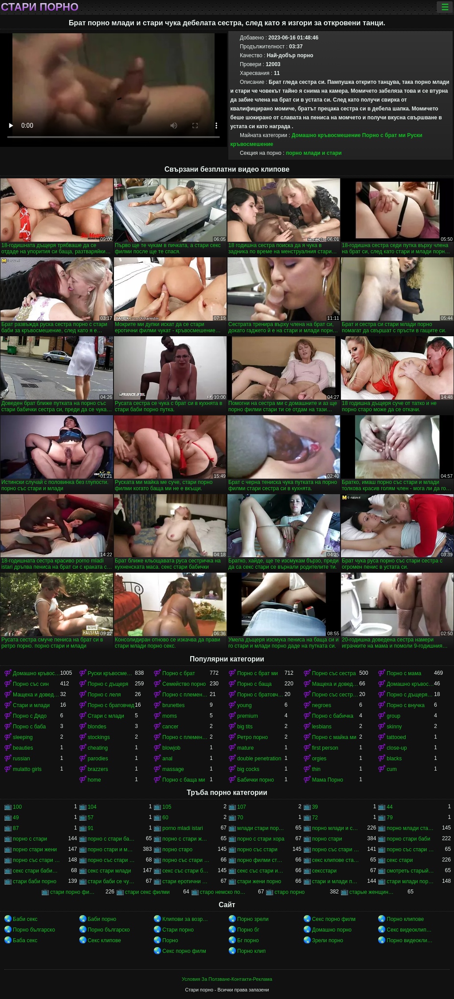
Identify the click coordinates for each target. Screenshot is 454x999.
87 (16, 828)
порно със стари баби (336, 849)
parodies (98, 758)
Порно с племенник (186, 695)
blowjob (171, 748)
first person (325, 748)
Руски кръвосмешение (111, 673)
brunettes (173, 705)
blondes (97, 727)
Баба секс (25, 940)
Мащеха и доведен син (336, 684)
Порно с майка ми (334, 737)
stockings (99, 737)
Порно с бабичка (332, 716)
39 (315, 807)
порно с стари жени (186, 839)
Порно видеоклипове (410, 940)
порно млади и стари (314, 153)
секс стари (400, 860)
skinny (394, 727)
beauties (23, 748)
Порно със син (31, 684)
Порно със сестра (334, 673)
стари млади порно (410, 881)
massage (173, 769)
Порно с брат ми (384, 135)
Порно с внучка (405, 705)
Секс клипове (104, 940)
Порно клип (251, 951)
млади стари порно (261, 828)
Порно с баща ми (183, 780)
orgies (319, 758)
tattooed (396, 737)
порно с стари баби (111, 839)
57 (91, 817)
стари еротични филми (186, 881)
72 (315, 817)
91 (91, 828)
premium (247, 716)
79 (389, 817)
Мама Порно (327, 780)
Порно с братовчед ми (261, 695)
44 (389, 807)
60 (165, 817)
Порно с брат (178, 673)
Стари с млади (106, 716)
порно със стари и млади (111, 860)
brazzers (98, 769)
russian (21, 758)
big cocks (248, 769)
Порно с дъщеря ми (410, 695)
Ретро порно (252, 737)
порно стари (327, 839)
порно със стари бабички (410, 849)
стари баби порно (34, 881)
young (244, 705)
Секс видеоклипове (410, 930)
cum (392, 769)
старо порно (289, 892)
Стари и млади (31, 705)
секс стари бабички (36, 871)
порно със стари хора (186, 860)
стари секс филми (147, 892)
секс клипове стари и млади (336, 860)
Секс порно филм (334, 919)
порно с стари (30, 839)
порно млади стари (410, 828)
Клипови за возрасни (186, 919)
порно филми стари (261, 860)
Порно (170, 940)
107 (241, 807)
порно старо (177, 849)
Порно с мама (404, 673)
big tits (245, 727)
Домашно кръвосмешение (326, 135)
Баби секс (25, 919)
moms (169, 716)
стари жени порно (259, 881)
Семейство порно (184, 684)
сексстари (324, 871)
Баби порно (102, 919)
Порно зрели (253, 919)
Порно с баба (29, 727)
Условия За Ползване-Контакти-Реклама (227, 979)
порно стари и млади (111, 849)
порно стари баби (408, 839)
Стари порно (39, 7)
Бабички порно (255, 780)
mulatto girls (27, 769)
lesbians (322, 727)
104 (92, 807)
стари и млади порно (336, 881)
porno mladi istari (182, 828)
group (393, 716)
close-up (397, 748)
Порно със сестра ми (336, 695)
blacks (394, 758)
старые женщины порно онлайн (373, 892)
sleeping (23, 737)
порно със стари (257, 849)
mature (245, 748)
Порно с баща (254, 684)
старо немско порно (223, 892)
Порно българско (34, 930)
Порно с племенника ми (186, 737)
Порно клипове (405, 919)
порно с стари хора (260, 839)
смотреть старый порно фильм (410, 871)
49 (16, 817)
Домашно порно (332, 930)
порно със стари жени (36, 860)
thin (316, 769)
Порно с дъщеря (108, 684)
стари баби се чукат (111, 881)
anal (167, 758)
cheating (98, 748)
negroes (321, 705)
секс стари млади (109, 871)
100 (17, 807)
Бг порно (248, 940)
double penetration (259, 758)
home (94, 780)
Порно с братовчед (111, 705)
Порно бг (248, 930)
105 (166, 807)
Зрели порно (327, 940)
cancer (170, 727)
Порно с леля (104, 695)
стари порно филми (74, 892)
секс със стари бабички (186, 871)
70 (240, 817)
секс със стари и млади (261, 871)
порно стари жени (35, 849)
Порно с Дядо (30, 716)
